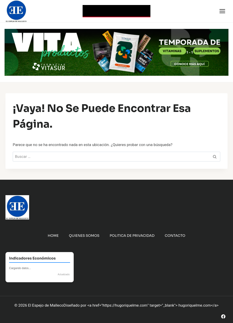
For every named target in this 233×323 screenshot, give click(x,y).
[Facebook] (223, 316)
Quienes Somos (84, 235)
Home (53, 235)
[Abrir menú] (222, 11)
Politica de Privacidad (132, 235)
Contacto (175, 235)
